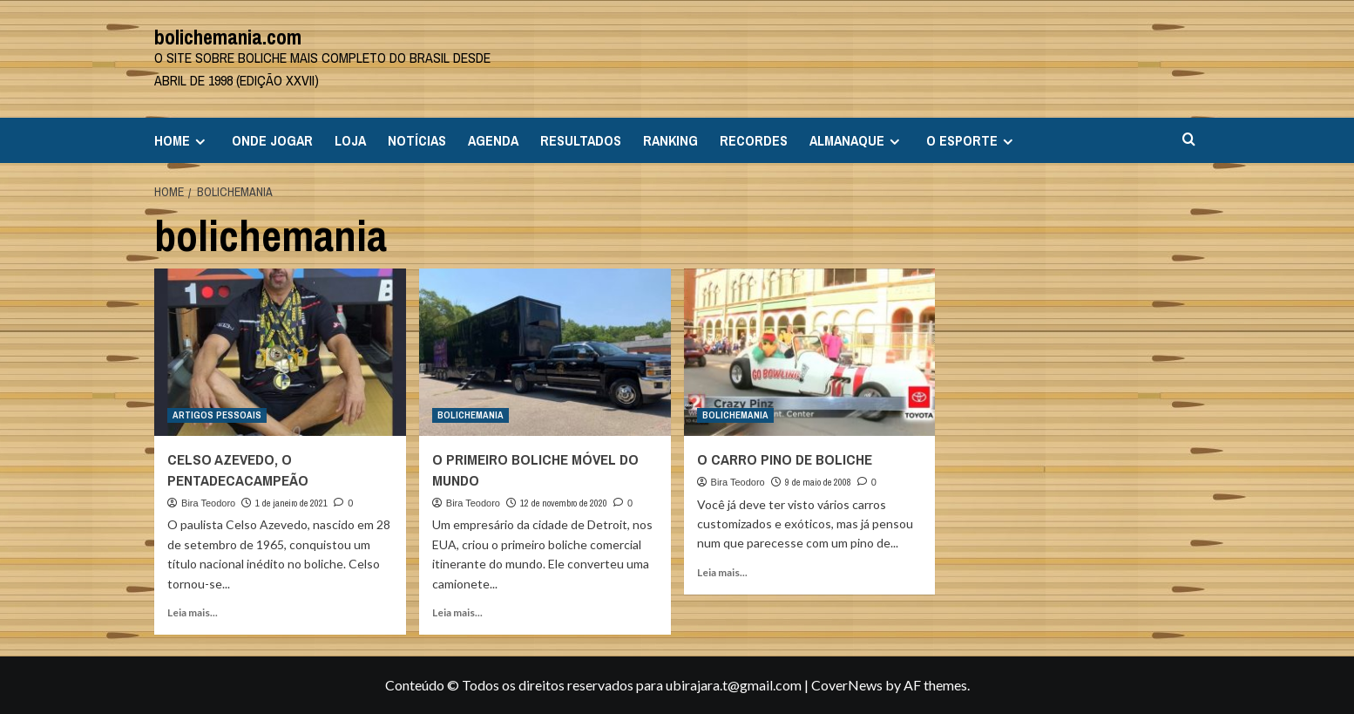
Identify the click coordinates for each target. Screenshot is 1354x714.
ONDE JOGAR (272, 140)
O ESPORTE (972, 140)
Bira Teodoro (208, 503)
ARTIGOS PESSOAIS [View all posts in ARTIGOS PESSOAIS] (217, 415)
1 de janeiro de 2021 (291, 503)
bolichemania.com (227, 37)
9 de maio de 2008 (818, 482)
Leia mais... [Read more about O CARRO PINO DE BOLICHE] (722, 572)
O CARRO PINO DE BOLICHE (784, 459)
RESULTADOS (580, 140)
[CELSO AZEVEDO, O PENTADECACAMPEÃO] (280, 353)
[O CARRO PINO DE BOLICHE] (810, 353)
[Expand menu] (200, 141)
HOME (182, 140)
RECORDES (754, 140)
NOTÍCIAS (417, 140)
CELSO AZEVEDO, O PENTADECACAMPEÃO (237, 469)
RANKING (670, 140)
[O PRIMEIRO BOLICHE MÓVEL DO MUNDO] (545, 353)
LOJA (350, 140)
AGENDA (493, 140)
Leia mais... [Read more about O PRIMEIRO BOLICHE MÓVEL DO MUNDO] (457, 612)
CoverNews (847, 685)
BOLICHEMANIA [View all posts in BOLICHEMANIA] (470, 415)
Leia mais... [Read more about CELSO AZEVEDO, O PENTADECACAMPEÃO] (192, 612)
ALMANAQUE (856, 140)
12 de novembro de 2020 (563, 503)
